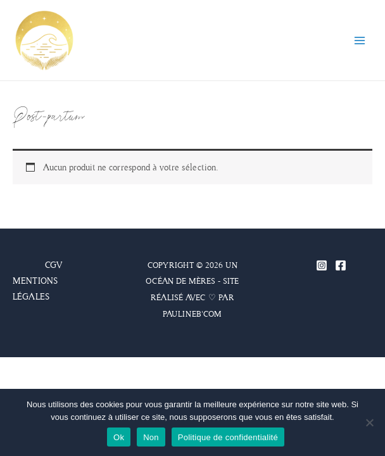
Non (151, 437)
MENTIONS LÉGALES (35, 288)
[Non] (369, 422)
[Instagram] (321, 265)
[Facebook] (340, 265)
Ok (118, 437)
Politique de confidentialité (228, 437)
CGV (53, 265)
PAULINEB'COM (192, 314)
